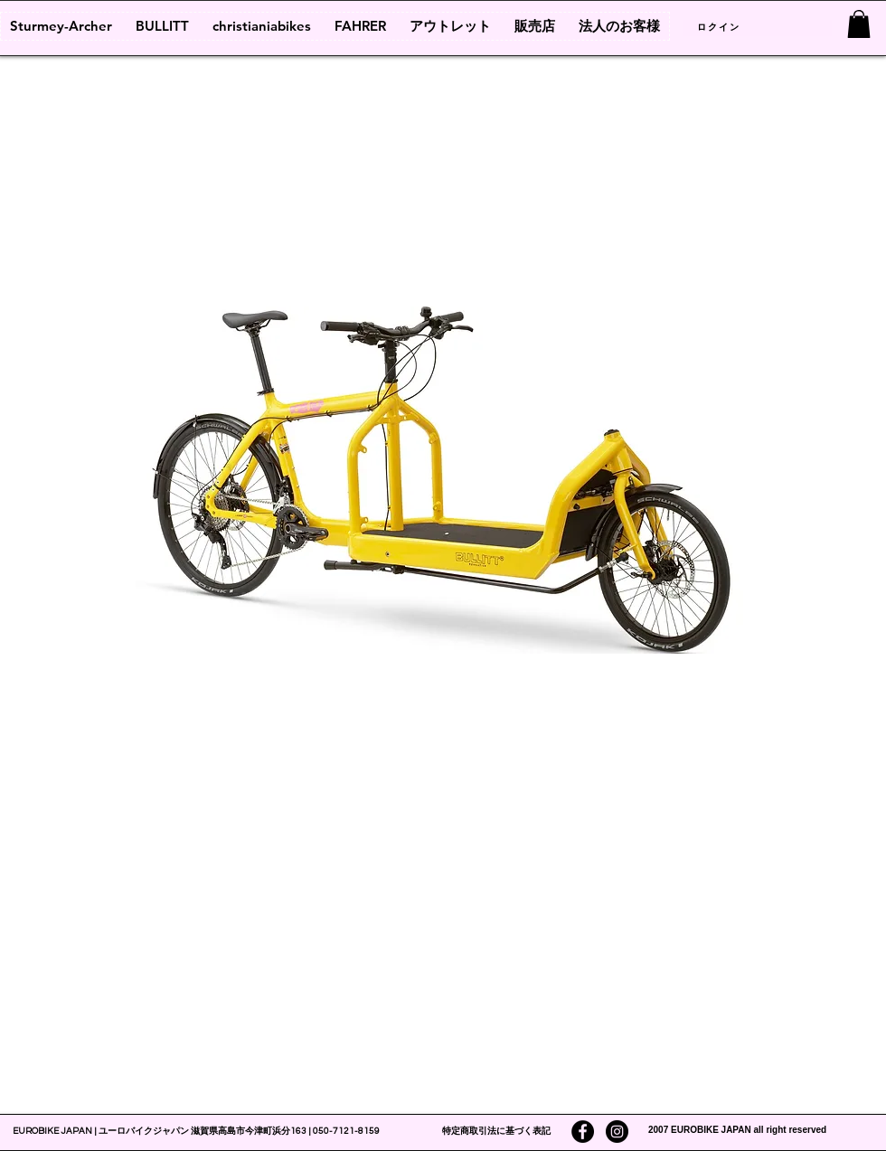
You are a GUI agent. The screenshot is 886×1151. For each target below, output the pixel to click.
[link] (859, 24)
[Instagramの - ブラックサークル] (617, 1131)
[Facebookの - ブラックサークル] (582, 1131)
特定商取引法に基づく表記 (496, 1131)
